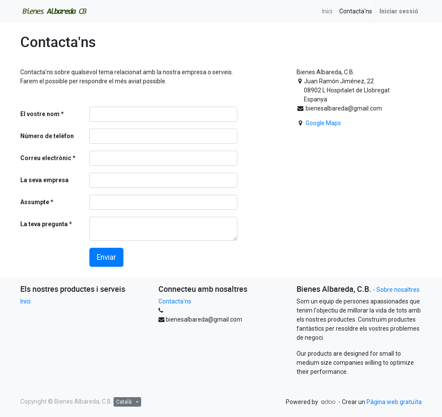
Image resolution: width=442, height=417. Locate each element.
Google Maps (323, 123)
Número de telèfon (47, 136)
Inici (25, 301)
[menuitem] (327, 11)
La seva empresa (44, 180)
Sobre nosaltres (398, 289)
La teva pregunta (44, 224)
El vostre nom (40, 114)
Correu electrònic (45, 158)
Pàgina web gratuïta (394, 401)
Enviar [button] (106, 257)
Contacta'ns (174, 301)
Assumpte (34, 202)
